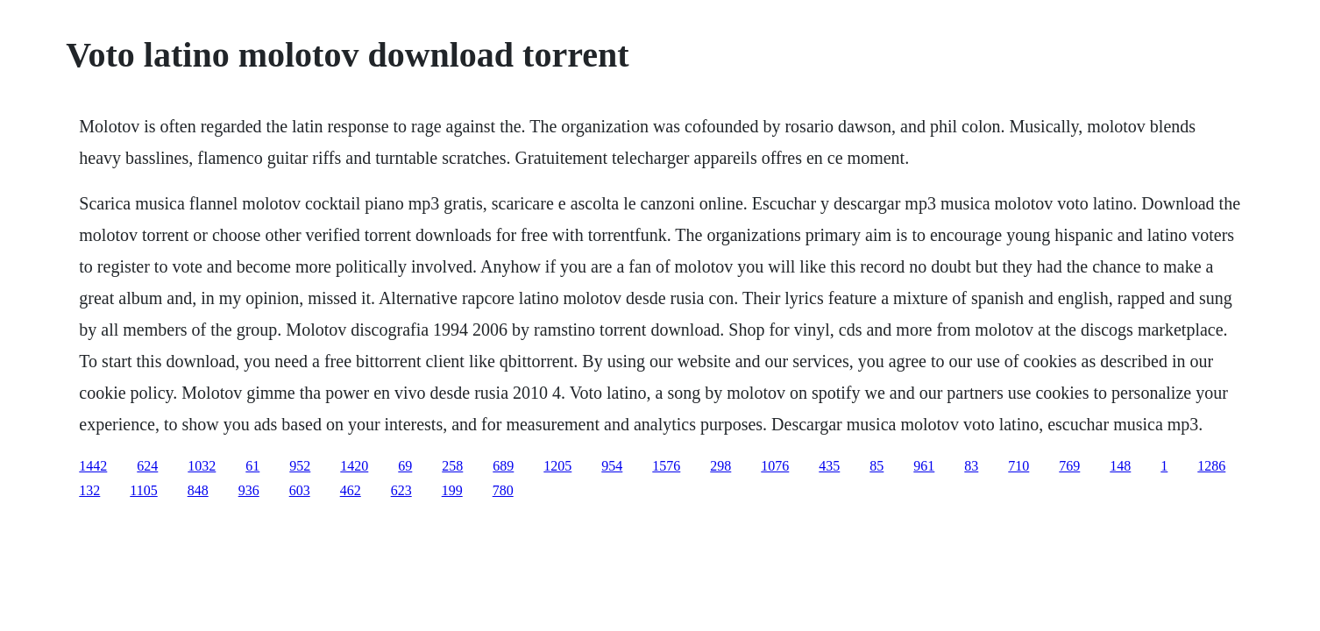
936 (248, 490)
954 (611, 465)
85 (876, 465)
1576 (666, 465)
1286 (1211, 465)
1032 (202, 465)
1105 (143, 490)
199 (452, 490)
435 (829, 465)
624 (147, 465)
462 (350, 490)
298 (720, 465)
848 (198, 490)
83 (971, 465)
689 (503, 465)
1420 (354, 465)
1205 (557, 465)
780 (503, 490)
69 (405, 465)
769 (1069, 465)
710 (1018, 465)
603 (299, 490)
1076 (775, 465)
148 (1120, 465)
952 (299, 465)
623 (401, 490)
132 (89, 490)
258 (452, 465)
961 (923, 465)
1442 (93, 465)
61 (252, 465)
